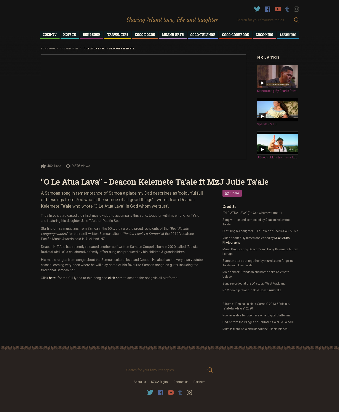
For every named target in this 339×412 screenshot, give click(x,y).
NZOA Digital (159, 382)
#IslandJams (69, 48)
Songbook (48, 48)
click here (115, 278)
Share (234, 193)
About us (140, 382)
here (53, 278)
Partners (199, 382)
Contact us (181, 382)
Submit (296, 20)
